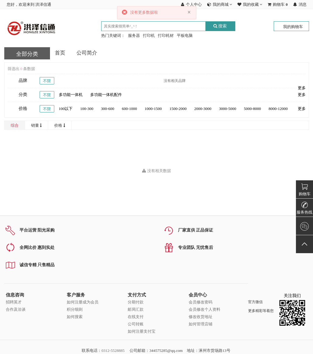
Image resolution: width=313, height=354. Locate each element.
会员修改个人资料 (204, 309)
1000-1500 (153, 108)
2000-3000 (202, 108)
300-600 (107, 108)
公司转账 (136, 324)
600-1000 (129, 108)
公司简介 (86, 53)
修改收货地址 (200, 316)
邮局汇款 (136, 309)
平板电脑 (185, 35)
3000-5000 (227, 108)
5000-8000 (252, 108)
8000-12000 (278, 108)
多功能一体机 (71, 94)
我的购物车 (293, 26)
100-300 (86, 108)
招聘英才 (14, 302)
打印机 (149, 35)
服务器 (134, 35)
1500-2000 (178, 108)
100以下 (66, 108)
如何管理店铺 (200, 324)
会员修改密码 (200, 302)
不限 (47, 81)
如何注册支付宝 (141, 331)
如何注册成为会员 (82, 302)
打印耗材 (166, 35)
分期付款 (136, 302)
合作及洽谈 (16, 309)
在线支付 (136, 316)
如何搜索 (75, 316)
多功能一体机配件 (106, 94)
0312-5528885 (113, 350)
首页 (60, 53)
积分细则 (75, 309)
